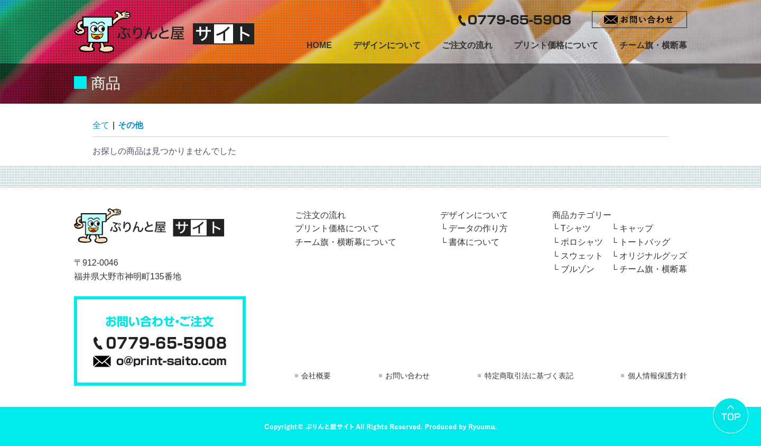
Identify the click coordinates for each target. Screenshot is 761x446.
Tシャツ (576, 228)
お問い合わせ (407, 375)
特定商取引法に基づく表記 (529, 375)
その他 (130, 125)
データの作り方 (478, 228)
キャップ (636, 228)
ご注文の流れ (467, 45)
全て (100, 125)
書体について (474, 242)
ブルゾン (578, 269)
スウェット (582, 255)
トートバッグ (644, 242)
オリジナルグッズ (653, 255)
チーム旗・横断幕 (653, 45)
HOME (319, 45)
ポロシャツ (582, 242)
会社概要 (316, 375)
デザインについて (387, 45)
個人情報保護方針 (657, 375)
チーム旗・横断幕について (345, 242)
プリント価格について (556, 45)
